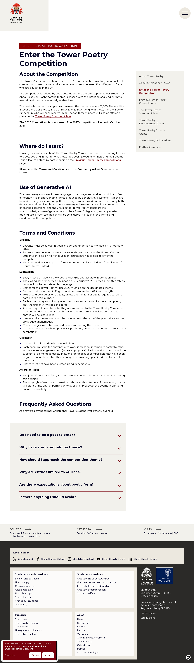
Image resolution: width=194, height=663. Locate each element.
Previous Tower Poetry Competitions (153, 101)
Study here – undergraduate (31, 574)
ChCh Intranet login (87, 652)
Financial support (24, 593)
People (81, 630)
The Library (21, 619)
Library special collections (28, 630)
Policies (81, 649)
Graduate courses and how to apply (96, 582)
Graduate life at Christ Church (93, 578)
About (80, 615)
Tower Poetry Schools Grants (152, 132)
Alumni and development (91, 637)
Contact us (83, 623)
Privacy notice (148, 613)
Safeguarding (148, 618)
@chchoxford (25, 559)
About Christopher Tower (154, 83)
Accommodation (24, 589)
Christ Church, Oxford (53, 559)
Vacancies (82, 634)
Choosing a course (25, 586)
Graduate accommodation (91, 589)
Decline (35, 655)
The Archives (22, 626)
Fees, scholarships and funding (93, 586)
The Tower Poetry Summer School (150, 112)
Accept (48, 655)
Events (81, 626)
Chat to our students (26, 601)
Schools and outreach (27, 578)
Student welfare (24, 597)
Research (20, 615)
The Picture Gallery (25, 634)
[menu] (185, 13)
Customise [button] (10, 655)
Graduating (21, 604)
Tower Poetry (84, 641)
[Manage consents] (188, 657)
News (80, 619)
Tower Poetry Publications (155, 140)
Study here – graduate (90, 574)
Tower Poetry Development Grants (151, 122)
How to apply (22, 582)
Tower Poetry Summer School (53, 116)
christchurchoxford (83, 559)
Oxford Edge (84, 645)
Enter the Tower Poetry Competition (154, 91)
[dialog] (30, 650)
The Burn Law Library (26, 623)
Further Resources (150, 147)
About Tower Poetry (151, 76)
